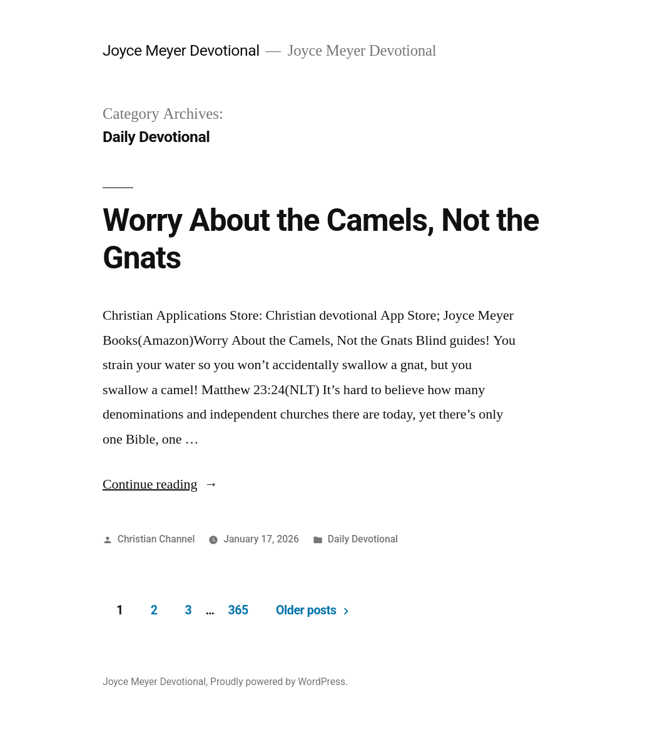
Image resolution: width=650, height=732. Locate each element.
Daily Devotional (363, 539)
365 (238, 610)
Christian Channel (156, 539)
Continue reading (160, 484)
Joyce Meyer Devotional (181, 50)
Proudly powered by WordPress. (279, 682)
